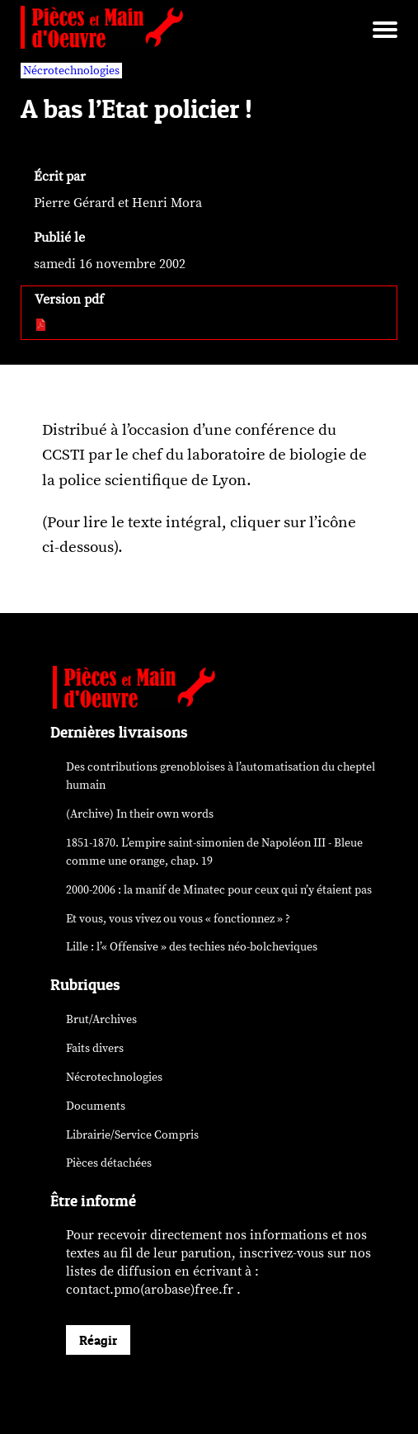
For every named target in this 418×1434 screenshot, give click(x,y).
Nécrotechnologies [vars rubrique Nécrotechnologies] (71, 70)
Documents (95, 1106)
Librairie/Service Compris (132, 1135)
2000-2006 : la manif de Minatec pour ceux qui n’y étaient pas (219, 890)
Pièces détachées (109, 1163)
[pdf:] (42, 326)
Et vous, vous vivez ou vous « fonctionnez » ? (178, 919)
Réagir (98, 1340)
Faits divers (95, 1048)
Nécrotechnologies (114, 1077)
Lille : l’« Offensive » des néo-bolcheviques (191, 947)
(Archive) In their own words (140, 814)
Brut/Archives (101, 1019)
